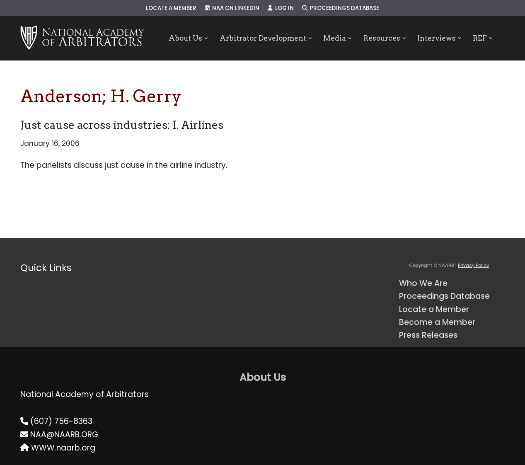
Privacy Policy (473, 265)
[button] (206, 38)
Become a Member (437, 322)
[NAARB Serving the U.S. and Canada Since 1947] (82, 38)
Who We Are (423, 283)
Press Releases (428, 335)
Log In (281, 8)
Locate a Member (171, 8)
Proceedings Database (340, 8)
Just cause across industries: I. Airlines (121, 125)
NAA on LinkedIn (232, 8)
